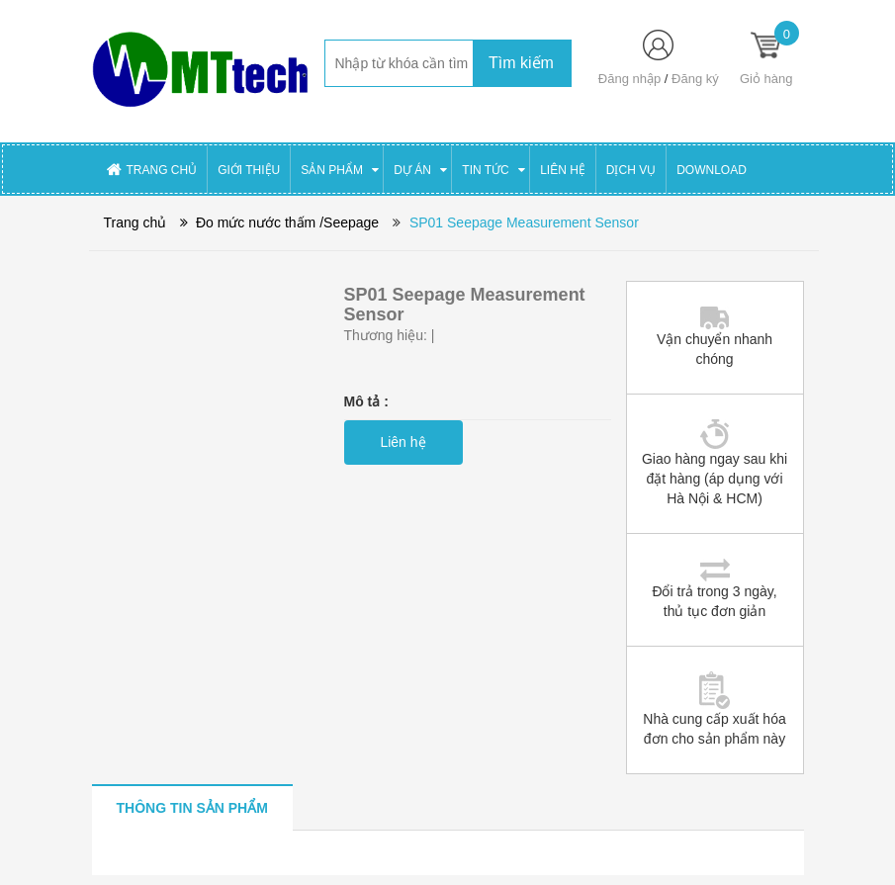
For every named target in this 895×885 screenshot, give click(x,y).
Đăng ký (695, 78)
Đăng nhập (629, 78)
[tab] (192, 807)
